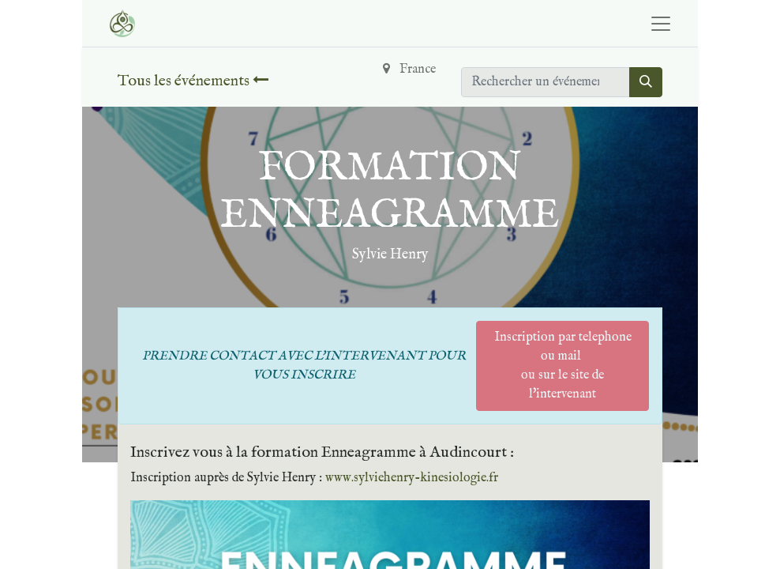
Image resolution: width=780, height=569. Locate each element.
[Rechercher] (645, 82)
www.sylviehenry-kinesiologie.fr (411, 478)
